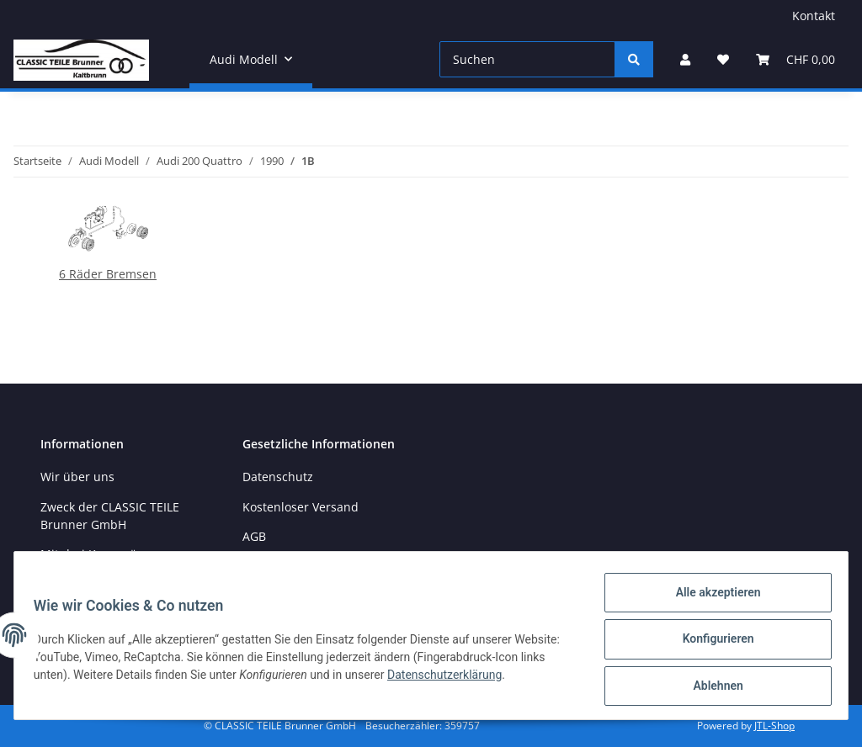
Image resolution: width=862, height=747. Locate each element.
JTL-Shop (774, 725)
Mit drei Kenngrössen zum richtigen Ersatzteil (115, 563)
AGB (254, 536)
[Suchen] (527, 59)
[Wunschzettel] (723, 59)
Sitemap (265, 566)
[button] (685, 59)
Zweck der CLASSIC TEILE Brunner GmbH (109, 515)
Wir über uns (77, 477)
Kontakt (813, 16)
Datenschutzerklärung (505, 679)
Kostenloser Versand (300, 507)
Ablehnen (710, 687)
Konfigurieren (710, 643)
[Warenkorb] (795, 59)
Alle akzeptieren (710, 600)
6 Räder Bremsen (108, 274)
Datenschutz (277, 477)
